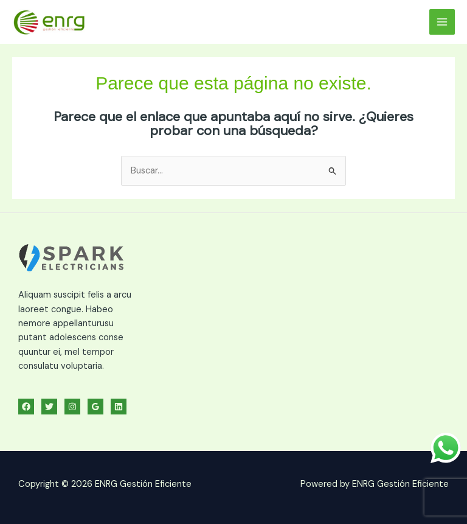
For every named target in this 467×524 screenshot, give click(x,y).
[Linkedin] (118, 406)
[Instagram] (72, 406)
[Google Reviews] (95, 406)
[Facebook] (26, 406)
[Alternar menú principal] (442, 22)
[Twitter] (49, 406)
